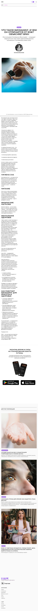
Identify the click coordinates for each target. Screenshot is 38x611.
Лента (2, 603)
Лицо (2, 596)
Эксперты (3, 605)
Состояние (3, 591)
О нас (2, 606)
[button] (3, 2)
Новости (3, 598)
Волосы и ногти (4, 593)
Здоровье (3, 592)
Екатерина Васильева (19, 52)
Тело (2, 595)
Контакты (3, 608)
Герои (2, 589)
